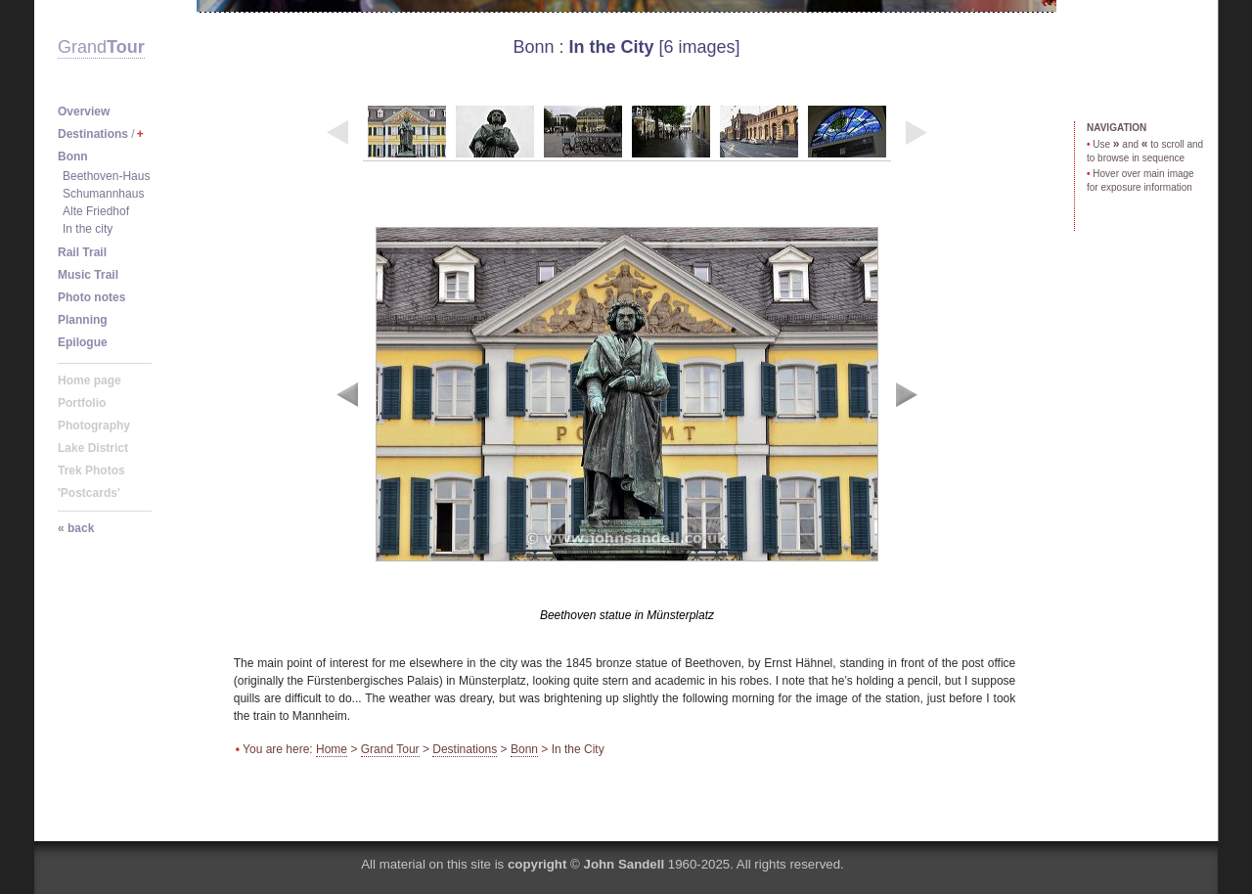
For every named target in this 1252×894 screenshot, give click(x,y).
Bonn (533, 47)
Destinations (464, 749)
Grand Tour (390, 749)
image (627, 414)
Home (331, 749)
